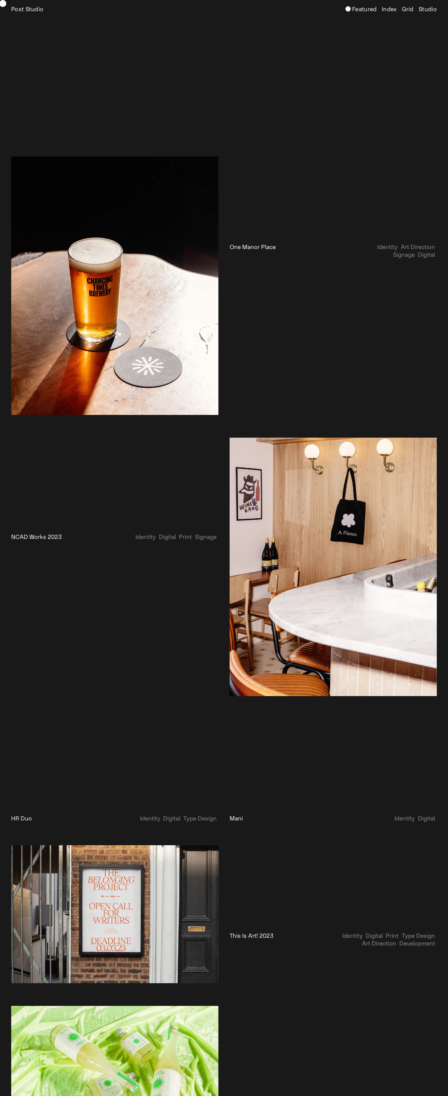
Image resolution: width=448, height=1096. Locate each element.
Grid (407, 9)
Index (388, 9)
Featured (364, 9)
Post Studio (27, 9)
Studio (427, 9)
